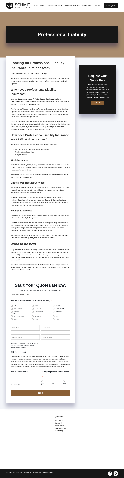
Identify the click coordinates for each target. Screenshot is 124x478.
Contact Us (58, 423)
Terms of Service (21, 366)
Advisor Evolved (48, 472)
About (43, 6)
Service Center (87, 5)
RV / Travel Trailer (19, 316)
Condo (36, 319)
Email (64, 383)
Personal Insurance (55, 5)
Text (53, 383)
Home (36, 5)
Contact (97, 5)
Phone (42, 383)
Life (57, 316)
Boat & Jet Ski (18, 308)
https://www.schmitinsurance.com (53, 366)
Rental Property (60, 308)
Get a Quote (110, 6)
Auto (15, 306)
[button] (97, 103)
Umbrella (58, 306)
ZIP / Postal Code (16, 384)
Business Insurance (15, 312)
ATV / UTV (38, 308)
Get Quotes (59, 420)
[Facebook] (110, 473)
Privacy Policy (34, 366)
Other (57, 319)
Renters (16, 319)
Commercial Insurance (72, 5)
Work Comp (38, 316)
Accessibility (59, 431)
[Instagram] (116, 473)
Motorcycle (59, 311)
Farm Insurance (39, 311)
